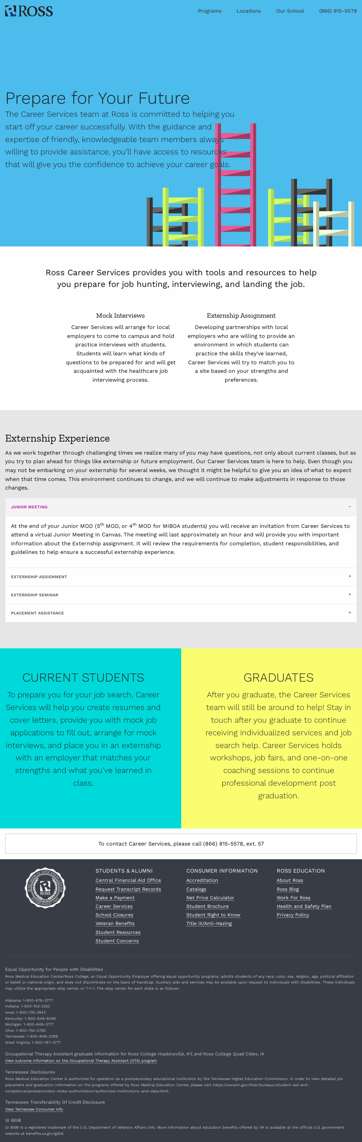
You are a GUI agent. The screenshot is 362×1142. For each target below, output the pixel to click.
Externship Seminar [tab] (34, 595)
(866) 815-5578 (338, 11)
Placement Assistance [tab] (37, 613)
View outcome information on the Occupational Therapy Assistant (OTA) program (81, 1060)
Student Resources (118, 932)
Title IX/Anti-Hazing (209, 923)
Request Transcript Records (128, 889)
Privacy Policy (293, 914)
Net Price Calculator (210, 897)
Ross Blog (288, 889)
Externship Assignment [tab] (39, 576)
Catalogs (196, 889)
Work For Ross (293, 897)
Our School (290, 11)
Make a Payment (115, 897)
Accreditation (202, 880)
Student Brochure (207, 906)
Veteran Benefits (115, 923)
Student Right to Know (213, 914)
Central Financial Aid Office (128, 880)
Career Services (114, 906)
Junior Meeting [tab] (29, 507)
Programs (210, 11)
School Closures (114, 914)
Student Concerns (117, 940)
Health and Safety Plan (304, 906)
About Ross (290, 880)
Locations (249, 11)
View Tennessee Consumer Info (34, 1109)
